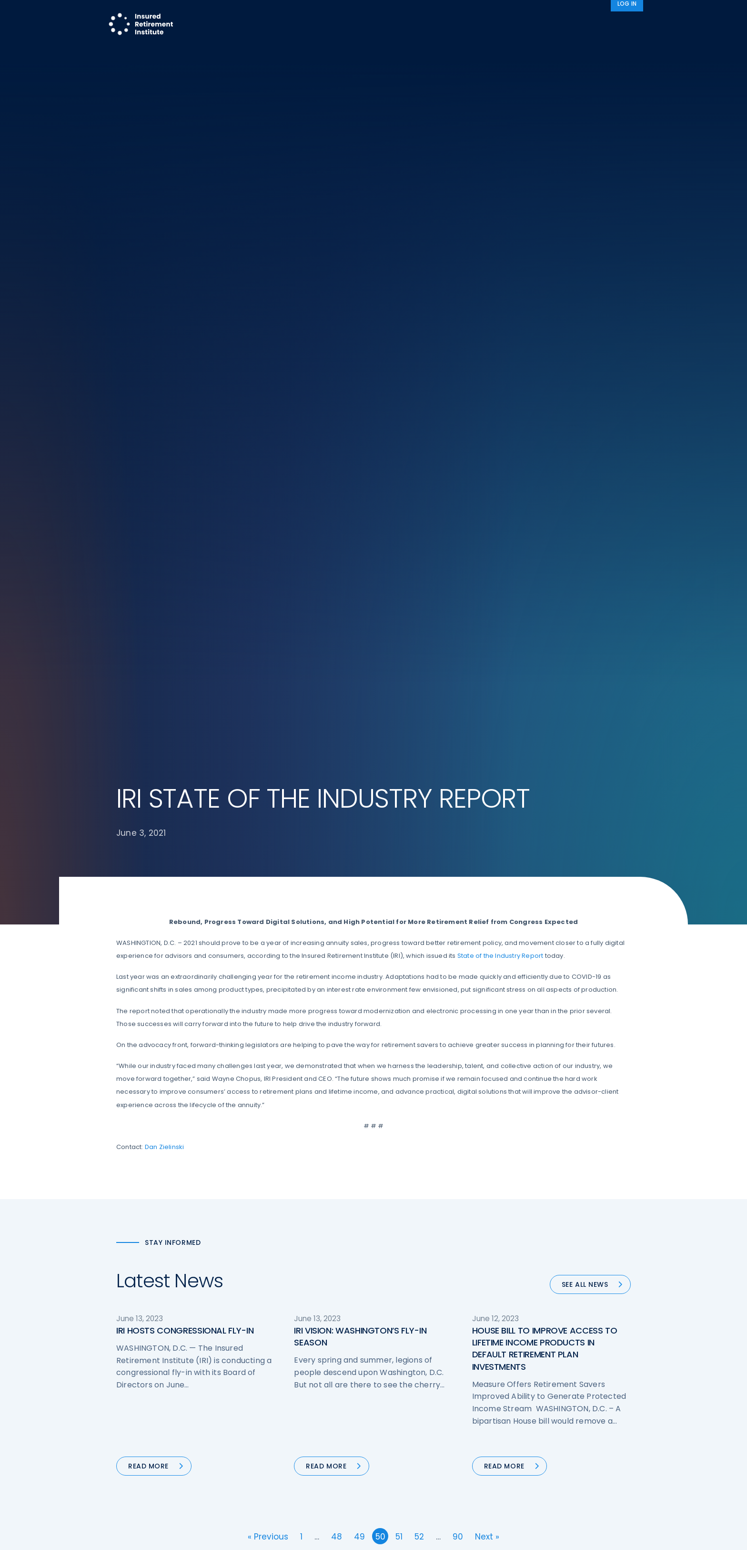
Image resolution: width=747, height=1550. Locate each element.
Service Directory (411, 1498)
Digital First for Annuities (423, 1409)
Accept (476, 1535)
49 (359, 959)
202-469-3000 (193, 1485)
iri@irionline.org (196, 1501)
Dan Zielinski (164, 569)
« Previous (268, 959)
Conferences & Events (287, 1444)
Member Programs (440, 15)
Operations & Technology (292, 1409)
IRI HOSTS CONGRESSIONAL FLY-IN (184, 753)
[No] (735, 1535)
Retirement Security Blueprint (432, 1444)
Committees (404, 1463)
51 (399, 959)
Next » (487, 959)
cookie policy (438, 1535)
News (621, 15)
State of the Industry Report (500, 378)
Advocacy (516, 15)
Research (372, 15)
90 (458, 959)
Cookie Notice (539, 1480)
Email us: (131, 1501)
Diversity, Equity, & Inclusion (295, 1427)
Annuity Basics (407, 1427)
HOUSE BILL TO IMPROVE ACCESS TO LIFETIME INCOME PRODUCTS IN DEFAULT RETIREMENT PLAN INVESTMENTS (544, 771)
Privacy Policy (538, 1463)
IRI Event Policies (543, 1444)
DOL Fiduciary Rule (413, 1391)
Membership (403, 1480)
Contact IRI (534, 1427)
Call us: (128, 1485)
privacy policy (388, 1535)
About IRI (573, 15)
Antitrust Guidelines (548, 1498)
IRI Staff (529, 1409)
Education (266, 1480)
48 (336, 959)
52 (419, 959)
